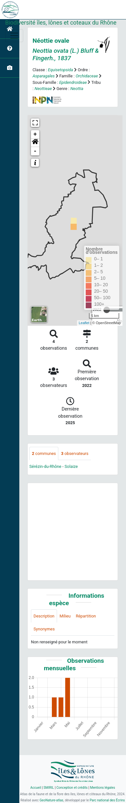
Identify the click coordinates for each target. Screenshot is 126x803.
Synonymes (44, 629)
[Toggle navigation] (14, 35)
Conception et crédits (72, 788)
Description (44, 616)
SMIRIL (49, 788)
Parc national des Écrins (107, 800)
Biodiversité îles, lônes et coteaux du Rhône (60, 22)
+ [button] (35, 134)
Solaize (71, 466)
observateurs (74, 453)
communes (44, 453)
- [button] (35, 151)
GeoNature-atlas (51, 800)
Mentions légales (102, 788)
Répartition (86, 616)
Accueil (35, 788)
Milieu (65, 616)
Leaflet (84, 323)
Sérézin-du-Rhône (45, 466)
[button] (35, 143)
